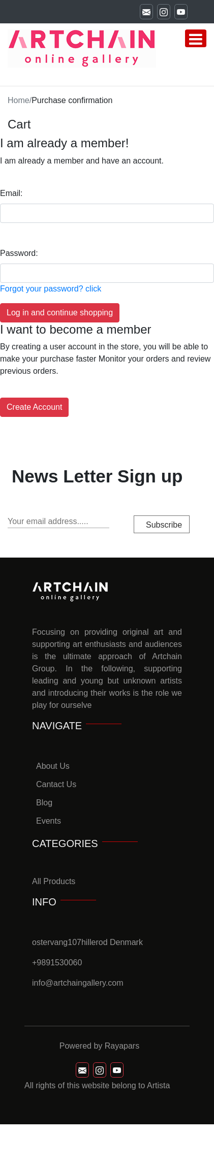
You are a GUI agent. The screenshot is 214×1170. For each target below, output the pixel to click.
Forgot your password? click (50, 288)
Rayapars (122, 1046)
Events (48, 821)
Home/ (20, 100)
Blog (44, 802)
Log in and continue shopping (60, 312)
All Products (53, 881)
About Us (53, 766)
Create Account (34, 407)
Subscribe (164, 525)
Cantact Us (56, 784)
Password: (19, 253)
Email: (11, 193)
